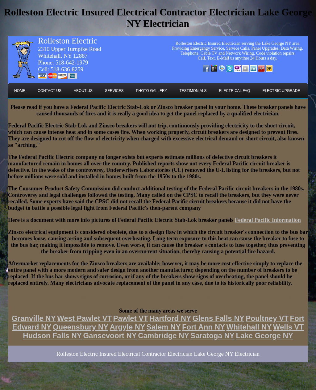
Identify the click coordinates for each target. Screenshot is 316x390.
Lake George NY (264, 335)
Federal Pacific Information (268, 220)
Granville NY (34, 318)
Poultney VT (267, 318)
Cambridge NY (163, 335)
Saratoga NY (212, 335)
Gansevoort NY (109, 335)
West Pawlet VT (84, 318)
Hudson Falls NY (52, 335)
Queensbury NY (80, 327)
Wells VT (288, 327)
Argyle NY (127, 327)
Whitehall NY (249, 327)
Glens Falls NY (218, 318)
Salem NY (164, 327)
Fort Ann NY (203, 327)
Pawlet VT (130, 318)
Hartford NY (170, 318)
